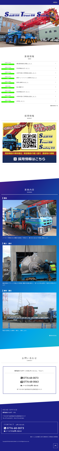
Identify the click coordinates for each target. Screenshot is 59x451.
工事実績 (51, 436)
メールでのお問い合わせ (30, 385)
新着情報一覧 (54, 105)
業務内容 (46, 436)
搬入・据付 (8, 243)
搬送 (5, 198)
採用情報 (56, 436)
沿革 (42, 436)
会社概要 (38, 436)
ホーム (32, 436)
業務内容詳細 (52, 335)
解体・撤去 (8, 291)
